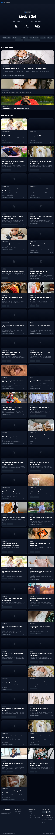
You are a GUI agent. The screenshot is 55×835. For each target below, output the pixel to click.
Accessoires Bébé (37, 2)
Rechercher (51, 2)
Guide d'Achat (16, 2)
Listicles (30, 2)
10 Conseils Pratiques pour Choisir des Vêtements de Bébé (47, 819)
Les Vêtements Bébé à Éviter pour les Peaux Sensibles (46, 821)
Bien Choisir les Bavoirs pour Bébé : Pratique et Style (47, 822)
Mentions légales (32, 815)
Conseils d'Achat (23, 2)
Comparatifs (27, 40)
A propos (30, 811)
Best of (49, 37)
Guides (43, 2)
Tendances (36, 40)
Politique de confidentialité (34, 817)
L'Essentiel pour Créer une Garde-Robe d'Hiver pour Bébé (47, 817)
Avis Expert (19, 40)
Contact (30, 813)
